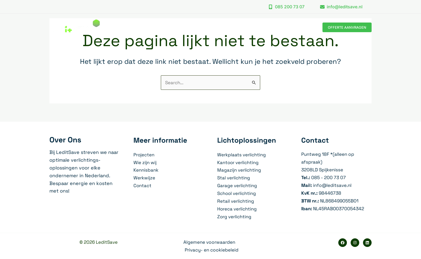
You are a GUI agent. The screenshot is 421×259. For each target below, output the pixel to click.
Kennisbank (145, 170)
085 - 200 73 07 (328, 177)
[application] (240, 27)
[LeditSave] (74, 27)
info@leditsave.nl (332, 185)
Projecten (144, 155)
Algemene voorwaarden (209, 242)
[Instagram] (355, 242)
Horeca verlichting (237, 209)
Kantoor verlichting (238, 162)
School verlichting (236, 193)
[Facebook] (342, 242)
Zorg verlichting (234, 217)
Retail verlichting (235, 201)
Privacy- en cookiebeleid (211, 250)
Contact (142, 185)
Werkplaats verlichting (241, 155)
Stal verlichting (233, 178)
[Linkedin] (367, 242)
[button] (286, 6)
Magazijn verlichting (239, 170)
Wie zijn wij (145, 162)
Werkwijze (144, 178)
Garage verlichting (237, 185)
